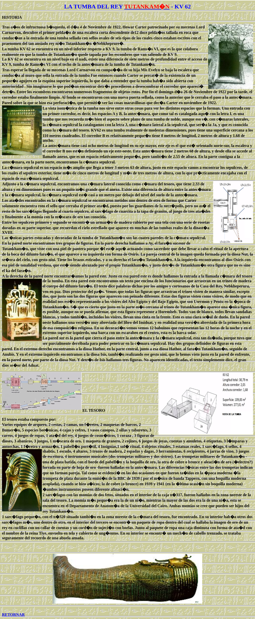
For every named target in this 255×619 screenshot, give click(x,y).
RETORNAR (13, 615)
